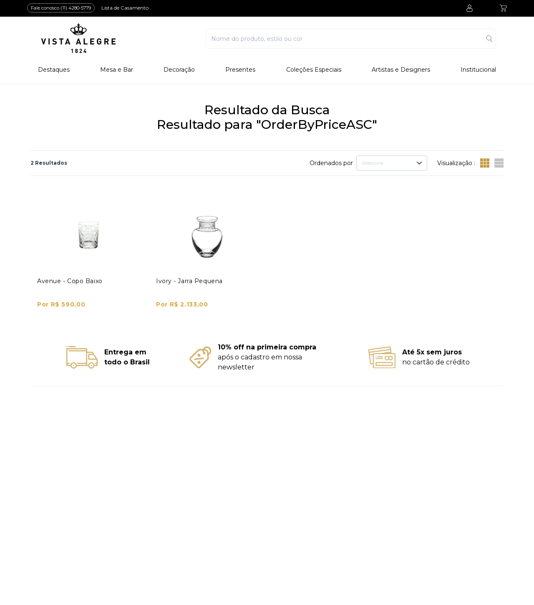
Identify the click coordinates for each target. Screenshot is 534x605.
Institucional (478, 69)
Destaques (54, 69)
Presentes (240, 69)
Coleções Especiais (313, 69)
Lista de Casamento (125, 8)
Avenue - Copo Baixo (70, 281)
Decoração (179, 69)
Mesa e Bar (116, 69)
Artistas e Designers (401, 69)
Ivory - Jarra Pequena (189, 281)
